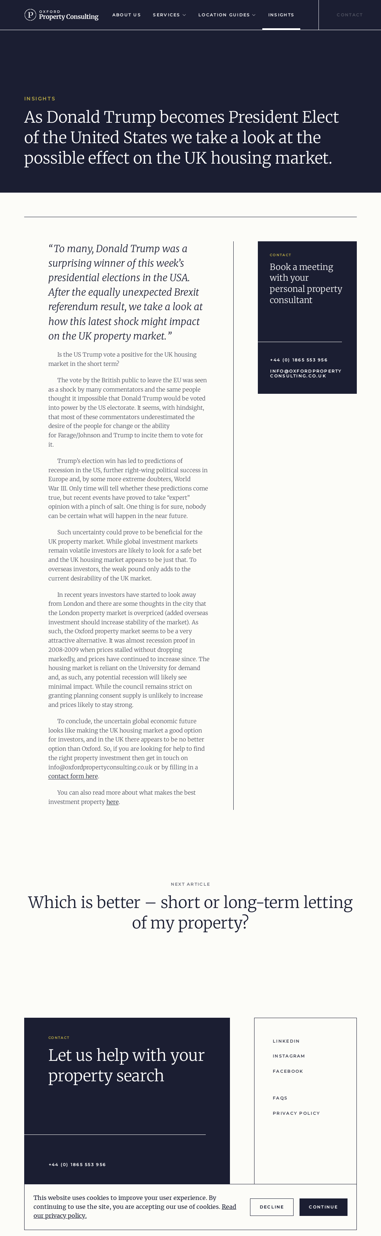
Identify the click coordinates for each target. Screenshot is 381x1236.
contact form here (73, 776)
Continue (323, 1207)
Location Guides (227, 14)
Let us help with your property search (126, 1066)
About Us (126, 14)
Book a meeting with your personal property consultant (306, 283)
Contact (350, 14)
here (112, 801)
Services (169, 14)
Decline (272, 1207)
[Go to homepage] (65, 15)
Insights (281, 14)
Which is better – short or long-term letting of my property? (190, 913)
